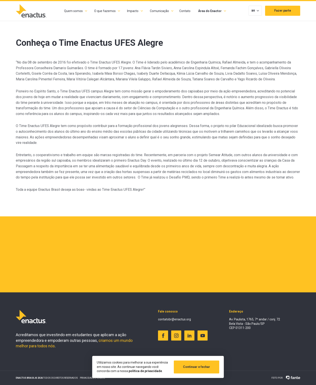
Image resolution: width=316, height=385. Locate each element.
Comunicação (159, 11)
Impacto (132, 11)
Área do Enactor (210, 11)
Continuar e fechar (196, 367)
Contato (184, 11)
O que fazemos (105, 11)
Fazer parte (282, 10)
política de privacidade (145, 371)
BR (253, 10)
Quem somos (73, 11)
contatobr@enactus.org (174, 319)
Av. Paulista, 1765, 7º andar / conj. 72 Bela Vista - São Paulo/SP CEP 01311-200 (254, 324)
